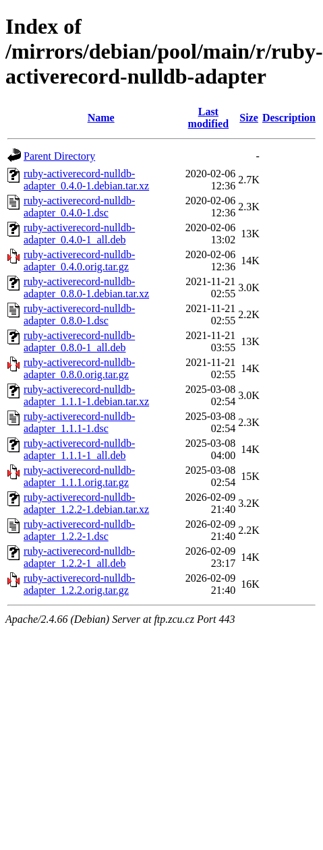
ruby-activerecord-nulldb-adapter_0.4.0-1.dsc (79, 206)
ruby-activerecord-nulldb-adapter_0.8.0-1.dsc (79, 314)
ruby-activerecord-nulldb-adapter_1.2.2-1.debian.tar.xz (86, 503)
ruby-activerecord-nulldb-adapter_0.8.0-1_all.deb (79, 341)
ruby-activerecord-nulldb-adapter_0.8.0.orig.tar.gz (79, 368)
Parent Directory (59, 156)
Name (101, 117)
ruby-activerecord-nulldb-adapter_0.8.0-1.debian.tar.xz (86, 287)
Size (248, 117)
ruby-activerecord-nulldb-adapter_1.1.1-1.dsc (79, 422)
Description (289, 117)
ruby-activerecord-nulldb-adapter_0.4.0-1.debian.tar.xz (86, 179)
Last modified (208, 117)
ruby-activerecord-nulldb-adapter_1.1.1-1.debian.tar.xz (86, 395)
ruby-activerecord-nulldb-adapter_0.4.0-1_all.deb (79, 233)
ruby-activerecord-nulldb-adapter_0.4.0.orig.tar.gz (79, 260)
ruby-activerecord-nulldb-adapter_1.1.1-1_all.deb (79, 449)
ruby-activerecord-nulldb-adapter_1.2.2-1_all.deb (79, 557)
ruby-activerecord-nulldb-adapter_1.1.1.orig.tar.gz (79, 476)
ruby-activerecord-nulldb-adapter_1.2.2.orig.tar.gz (79, 584)
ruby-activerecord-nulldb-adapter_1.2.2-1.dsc (79, 530)
